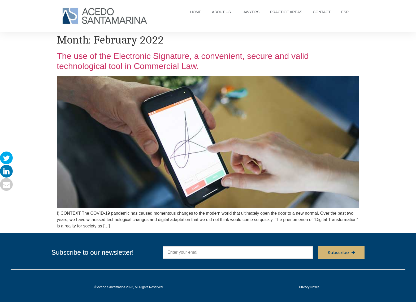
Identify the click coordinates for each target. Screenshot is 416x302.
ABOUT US (221, 12)
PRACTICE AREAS (286, 12)
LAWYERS (250, 12)
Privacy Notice (309, 287)
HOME (195, 12)
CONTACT (322, 12)
